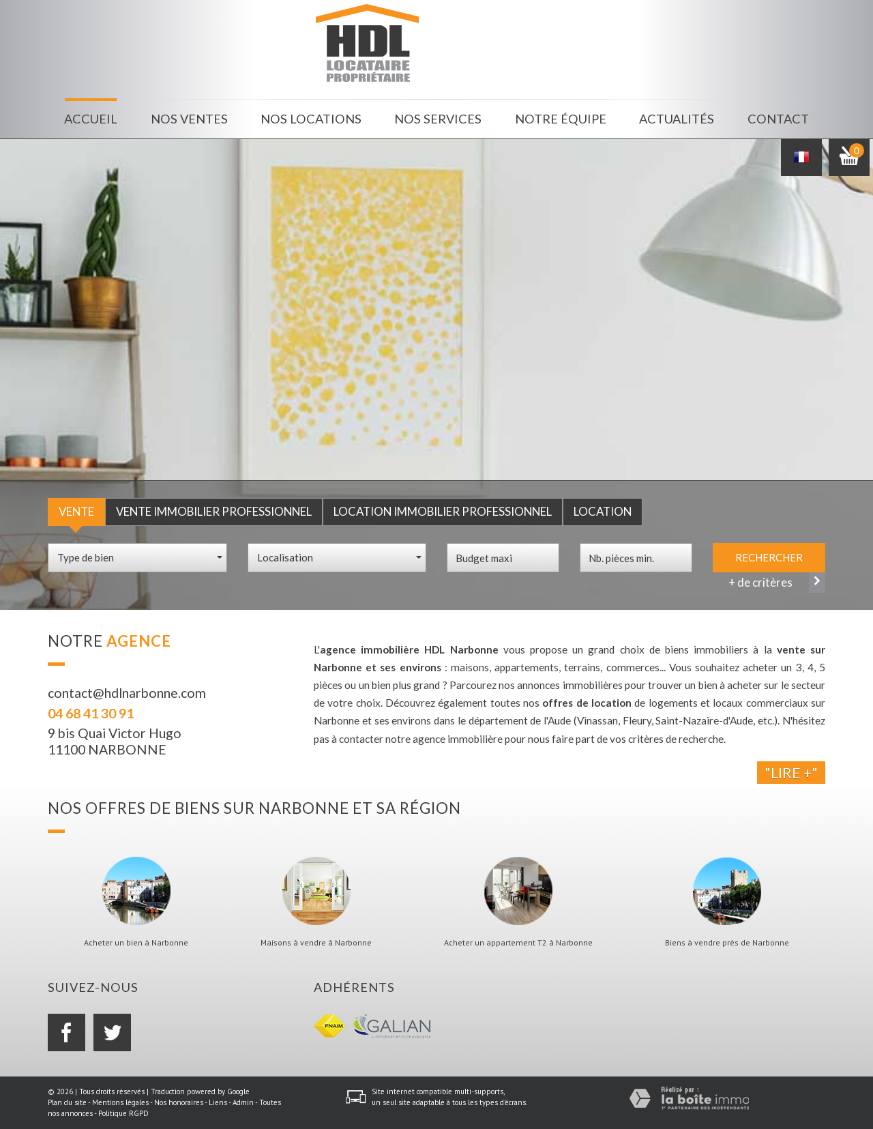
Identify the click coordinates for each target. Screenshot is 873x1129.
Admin (243, 1102)
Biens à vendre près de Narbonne (727, 943)
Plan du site (67, 1102)
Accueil (90, 118)
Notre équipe (560, 118)
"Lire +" (791, 772)
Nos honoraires (178, 1102)
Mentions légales (120, 1102)
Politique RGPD (123, 1113)
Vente (76, 511)
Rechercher (769, 557)
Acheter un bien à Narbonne (136, 943)
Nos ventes (189, 118)
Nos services (438, 118)
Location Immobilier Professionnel (443, 511)
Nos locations (311, 118)
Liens (218, 1102)
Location (603, 511)
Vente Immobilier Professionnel (214, 511)
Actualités (676, 118)
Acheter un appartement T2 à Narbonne (518, 943)
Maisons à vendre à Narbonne (316, 943)
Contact (778, 118)
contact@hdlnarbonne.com (127, 693)
